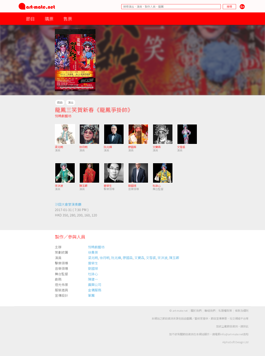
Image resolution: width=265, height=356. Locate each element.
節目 (30, 18)
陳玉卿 (83, 186)
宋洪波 (59, 186)
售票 (67, 18)
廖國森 (132, 147)
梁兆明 (59, 147)
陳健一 (93, 279)
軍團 (91, 295)
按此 (245, 326)
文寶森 (157, 147)
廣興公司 (94, 284)
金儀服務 (94, 289)
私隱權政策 (225, 311)
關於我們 (196, 311)
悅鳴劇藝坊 (63, 115)
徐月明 (83, 147)
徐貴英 (93, 252)
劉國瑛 (132, 186)
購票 (49, 18)
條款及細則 (241, 311)
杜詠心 (157, 186)
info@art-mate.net (231, 334)
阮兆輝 (108, 147)
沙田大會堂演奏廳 (68, 204)
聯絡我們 (210, 311)
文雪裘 (181, 147)
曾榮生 (108, 186)
